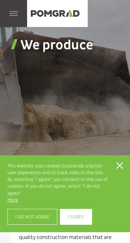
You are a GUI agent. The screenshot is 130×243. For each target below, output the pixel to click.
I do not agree (32, 217)
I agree (76, 217)
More (12, 200)
